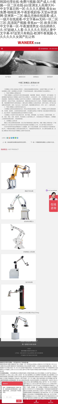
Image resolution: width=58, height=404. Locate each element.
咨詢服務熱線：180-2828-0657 (49, 48)
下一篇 (43, 144)
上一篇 (15, 144)
